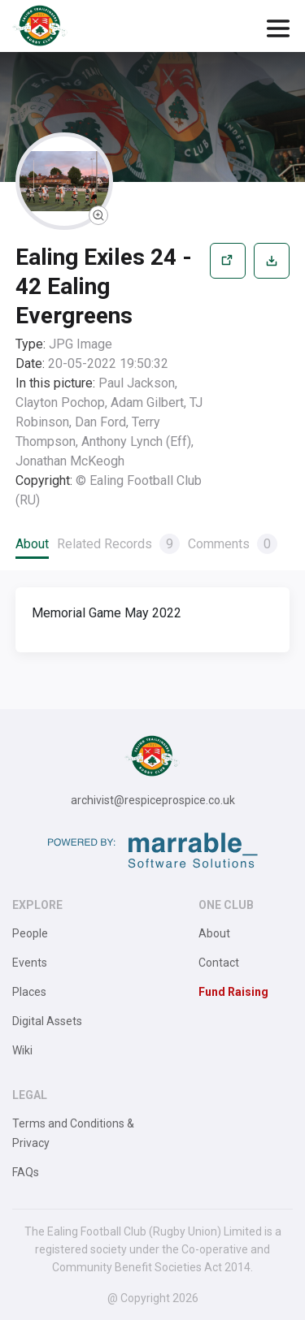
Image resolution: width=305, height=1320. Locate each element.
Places (29, 991)
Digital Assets (47, 1021)
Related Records (118, 544)
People (30, 933)
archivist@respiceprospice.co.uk (153, 800)
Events (29, 962)
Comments (232, 544)
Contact (218, 962)
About (32, 544)
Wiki (22, 1050)
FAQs (25, 1172)
